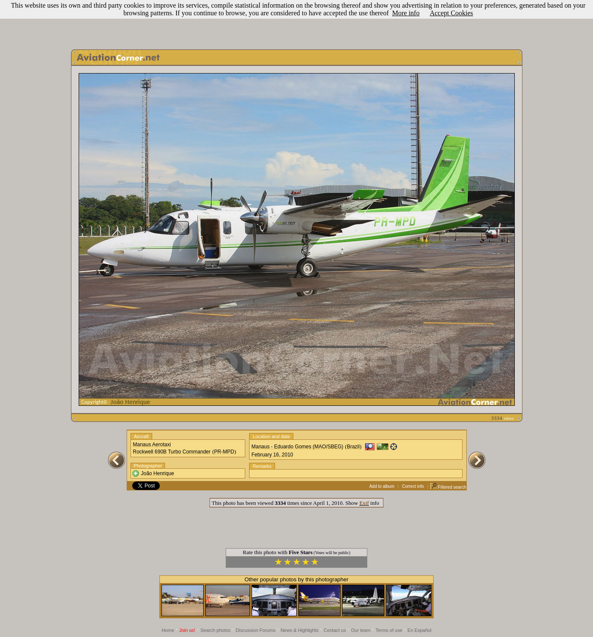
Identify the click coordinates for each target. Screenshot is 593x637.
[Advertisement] (297, 22)
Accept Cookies (451, 13)
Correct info (413, 486)
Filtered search (448, 487)
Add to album (381, 486)
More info (406, 13)
